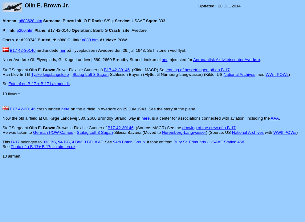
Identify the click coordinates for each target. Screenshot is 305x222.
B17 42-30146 (23, 50)
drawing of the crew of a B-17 (209, 127)
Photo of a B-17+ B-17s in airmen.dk (43, 146)
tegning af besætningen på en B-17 (197, 70)
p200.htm (25, 30)
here (65, 109)
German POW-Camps (53, 132)
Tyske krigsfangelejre (50, 74)
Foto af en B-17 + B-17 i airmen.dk (39, 83)
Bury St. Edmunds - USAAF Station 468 (209, 142)
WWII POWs (277, 74)
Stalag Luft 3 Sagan (90, 74)
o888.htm (90, 40)
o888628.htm (30, 20)
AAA (275, 118)
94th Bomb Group (129, 142)
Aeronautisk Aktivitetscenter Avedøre (226, 59)
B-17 (15, 142)
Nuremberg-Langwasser (184, 132)
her (62, 50)
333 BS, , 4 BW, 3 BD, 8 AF (73, 142)
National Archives (239, 74)
